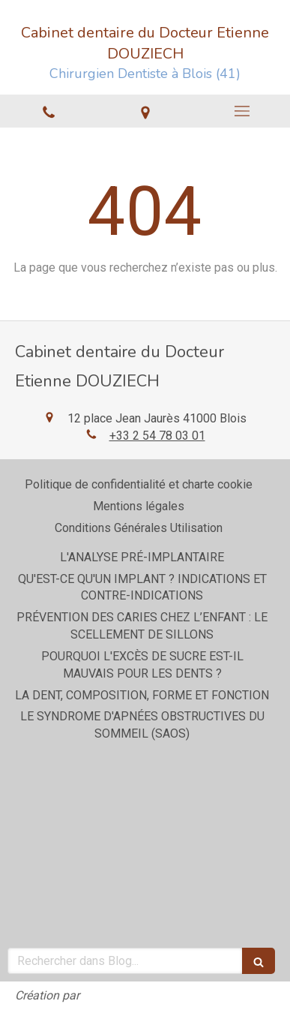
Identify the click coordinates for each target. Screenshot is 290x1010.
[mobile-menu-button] (241, 111)
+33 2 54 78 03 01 (157, 435)
